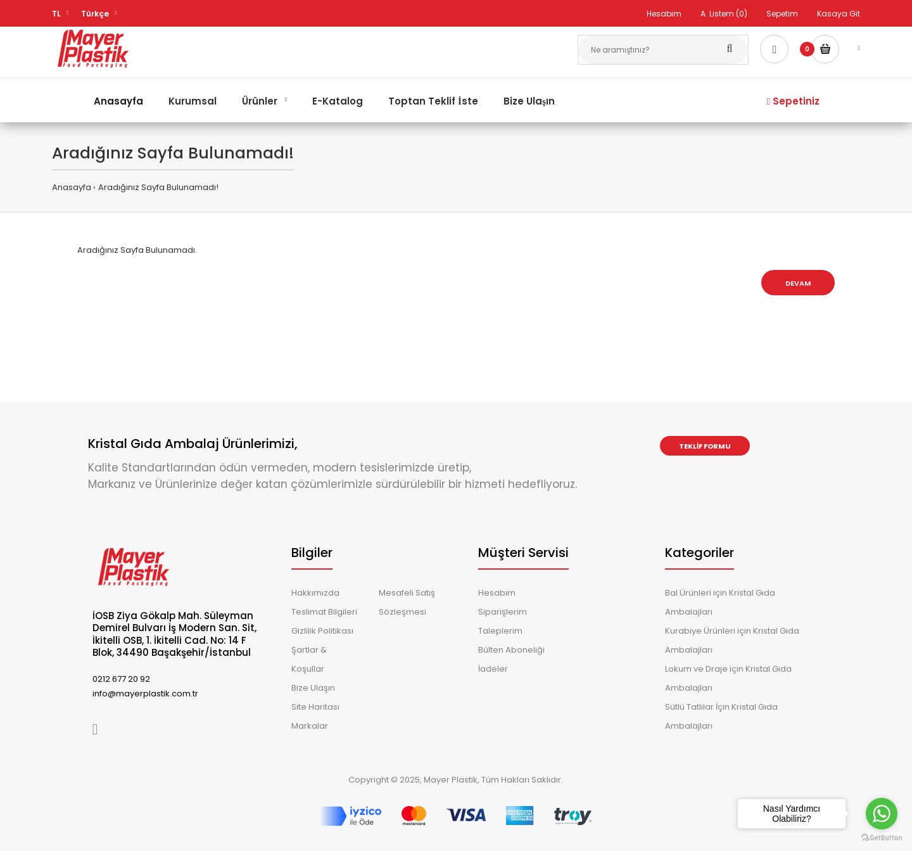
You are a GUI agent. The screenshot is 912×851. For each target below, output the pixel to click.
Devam (798, 283)
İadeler (493, 669)
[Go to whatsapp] (881, 813)
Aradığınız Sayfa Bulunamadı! (158, 187)
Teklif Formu (705, 446)
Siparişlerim (502, 612)
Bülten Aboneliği (511, 650)
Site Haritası (315, 707)
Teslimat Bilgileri (324, 612)
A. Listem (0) (723, 13)
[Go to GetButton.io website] (881, 838)
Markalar (309, 726)
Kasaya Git (838, 13)
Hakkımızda (315, 593)
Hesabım (664, 13)
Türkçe (95, 13)
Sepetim (782, 13)
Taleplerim (500, 631)
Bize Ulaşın (313, 688)
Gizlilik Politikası (322, 631)
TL (56, 13)
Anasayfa (71, 187)
